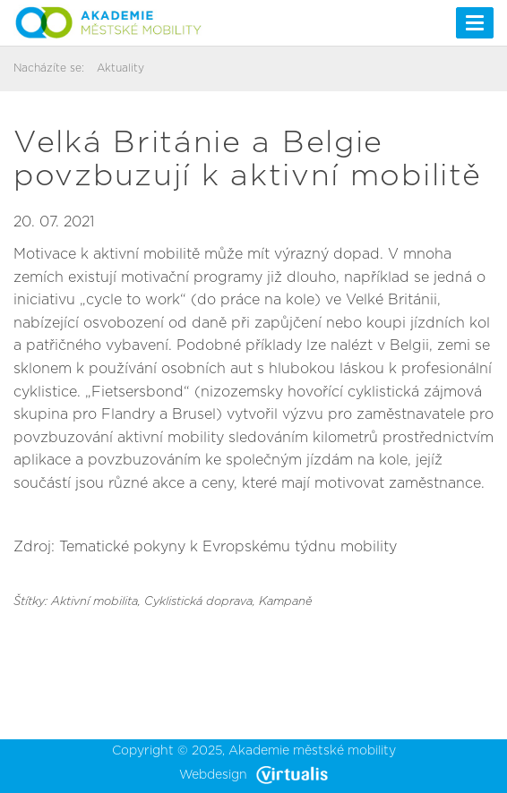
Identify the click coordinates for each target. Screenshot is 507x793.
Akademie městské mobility (312, 751)
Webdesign (253, 775)
